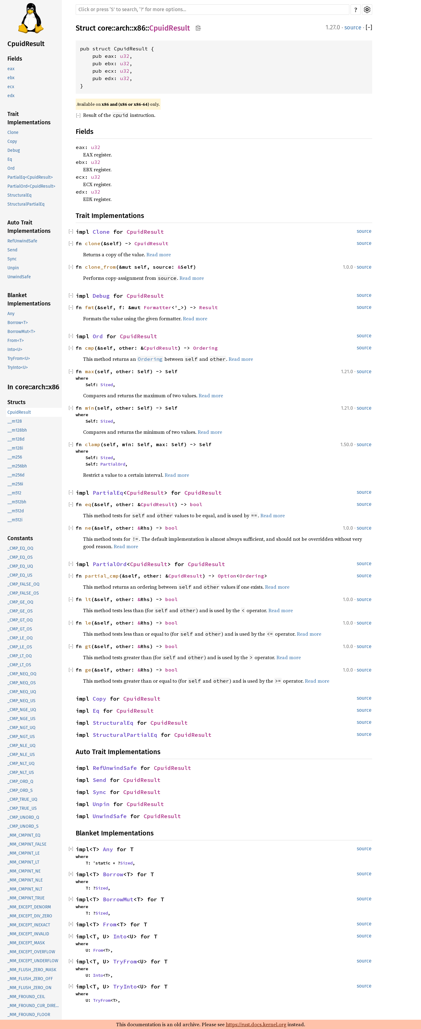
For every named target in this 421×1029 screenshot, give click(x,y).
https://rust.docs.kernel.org (256, 1024)
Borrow (113, 874)
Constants (20, 538)
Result (208, 307)
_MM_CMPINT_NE (23, 871)
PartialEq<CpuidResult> (30, 177)
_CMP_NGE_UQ (21, 709)
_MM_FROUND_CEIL (26, 996)
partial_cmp (102, 576)
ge (88, 670)
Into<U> (14, 349)
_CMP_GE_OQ (20, 602)
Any (11, 313)
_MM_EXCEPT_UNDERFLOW (32, 960)
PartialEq (108, 492)
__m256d (15, 475)
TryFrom (125, 961)
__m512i (15, 520)
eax (11, 68)
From (109, 924)
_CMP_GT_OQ (20, 620)
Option (227, 576)
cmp (89, 348)
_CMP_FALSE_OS (23, 593)
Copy (12, 141)
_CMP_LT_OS (19, 665)
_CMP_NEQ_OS (21, 682)
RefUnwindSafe (22, 241)
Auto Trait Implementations (29, 226)
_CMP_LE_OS (19, 647)
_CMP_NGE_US (21, 718)
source (352, 27)
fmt (89, 307)
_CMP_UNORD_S (23, 826)
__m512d (15, 511)
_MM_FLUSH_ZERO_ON (29, 987)
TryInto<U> (17, 367)
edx (11, 95)
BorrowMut (118, 899)
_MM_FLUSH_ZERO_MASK (31, 969)
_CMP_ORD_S (20, 790)
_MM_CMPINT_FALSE (26, 844)
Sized (106, 384)
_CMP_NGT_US (21, 736)
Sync (12, 259)
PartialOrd (112, 464)
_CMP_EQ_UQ (20, 566)
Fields (14, 58)
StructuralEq (19, 195)
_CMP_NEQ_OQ (21, 674)
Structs (16, 402)
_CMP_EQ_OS (20, 557)
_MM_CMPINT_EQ (23, 835)
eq (88, 504)
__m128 (14, 421)
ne (88, 528)
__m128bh (17, 430)
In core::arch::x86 (33, 387)
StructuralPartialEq (25, 204)
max (89, 371)
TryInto (125, 986)
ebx (11, 77)
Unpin (13, 268)
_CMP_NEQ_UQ (21, 691)
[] (369, 27)
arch (123, 28)
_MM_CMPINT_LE (23, 853)
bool (196, 504)
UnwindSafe (19, 277)
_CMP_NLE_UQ (21, 745)
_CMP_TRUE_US (22, 808)
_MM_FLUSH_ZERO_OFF (30, 978)
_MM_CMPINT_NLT (24, 889)
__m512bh (16, 502)
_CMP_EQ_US (19, 575)
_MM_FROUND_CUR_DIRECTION (34, 1005)
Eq (9, 159)
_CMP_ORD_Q (20, 781)
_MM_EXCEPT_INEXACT (28, 925)
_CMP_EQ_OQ (20, 548)
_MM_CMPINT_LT (23, 862)
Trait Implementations (29, 118)
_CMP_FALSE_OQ (23, 584)
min (89, 408)
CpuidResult (25, 44)
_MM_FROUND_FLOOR (28, 1014)
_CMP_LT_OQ (19, 656)
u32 (124, 56)
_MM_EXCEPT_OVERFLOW (31, 951)
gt (88, 646)
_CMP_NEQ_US (21, 700)
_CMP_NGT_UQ (21, 727)
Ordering (205, 348)
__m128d (15, 439)
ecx (10, 86)
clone (92, 243)
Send (12, 250)
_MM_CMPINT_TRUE (25, 898)
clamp (92, 444)
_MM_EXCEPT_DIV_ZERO (29, 916)
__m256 (14, 457)
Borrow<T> (17, 322)
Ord (11, 168)
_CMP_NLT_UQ (21, 763)
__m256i (15, 484)
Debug (13, 150)
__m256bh (17, 466)
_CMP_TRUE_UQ (22, 799)
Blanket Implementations (29, 299)
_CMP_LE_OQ (20, 638)
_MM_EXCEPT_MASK (26, 943)
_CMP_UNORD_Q (23, 817)
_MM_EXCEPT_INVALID (28, 934)
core (105, 28)
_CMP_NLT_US (20, 772)
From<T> (15, 340)
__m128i (15, 448)
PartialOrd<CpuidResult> (31, 186)
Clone (13, 132)
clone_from (100, 267)
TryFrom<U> (18, 358)
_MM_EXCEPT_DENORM (29, 907)
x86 (139, 28)
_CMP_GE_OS (20, 611)
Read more (158, 254)
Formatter (157, 307)
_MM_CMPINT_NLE (25, 880)
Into (120, 936)
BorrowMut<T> (21, 331)
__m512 (14, 493)
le (88, 623)
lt (88, 599)
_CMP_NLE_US (21, 754)
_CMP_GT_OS (19, 629)
